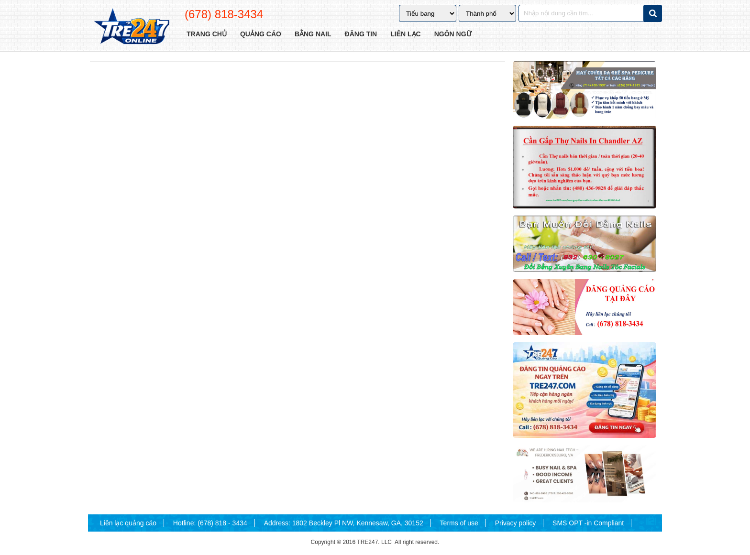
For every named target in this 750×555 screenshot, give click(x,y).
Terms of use (459, 523)
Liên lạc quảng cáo (128, 523)
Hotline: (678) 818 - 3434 (210, 523)
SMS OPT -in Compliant (588, 523)
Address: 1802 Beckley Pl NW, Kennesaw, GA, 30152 (343, 523)
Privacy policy (515, 523)
